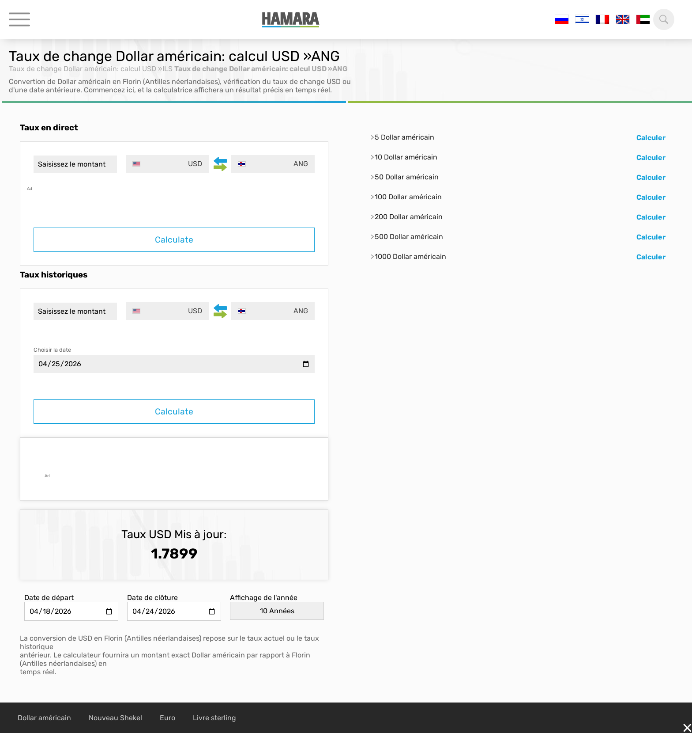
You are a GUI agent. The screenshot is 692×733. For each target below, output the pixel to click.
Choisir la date (52, 349)
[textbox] (167, 164)
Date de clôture (152, 597)
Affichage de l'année (263, 597)
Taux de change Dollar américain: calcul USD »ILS (91, 69)
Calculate (174, 240)
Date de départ (49, 597)
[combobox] (167, 164)
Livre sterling (214, 718)
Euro (167, 718)
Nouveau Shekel (115, 718)
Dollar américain (44, 718)
